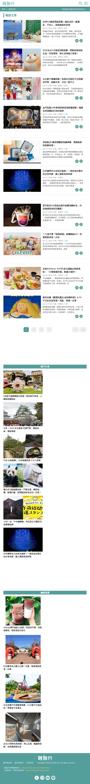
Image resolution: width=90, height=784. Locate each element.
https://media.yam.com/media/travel (36, 768)
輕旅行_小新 (63, 114)
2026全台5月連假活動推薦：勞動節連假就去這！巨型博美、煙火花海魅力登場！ (62, 52)
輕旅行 (8, 3)
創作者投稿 (7, 763)
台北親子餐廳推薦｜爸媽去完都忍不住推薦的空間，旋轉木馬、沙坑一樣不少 (63, 80)
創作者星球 (19, 763)
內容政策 (29, 763)
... (49, 330)
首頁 (3, 9)
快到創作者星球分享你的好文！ (74, 9)
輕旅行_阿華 (63, 57)
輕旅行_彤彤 (63, 28)
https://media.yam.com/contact (37, 770)
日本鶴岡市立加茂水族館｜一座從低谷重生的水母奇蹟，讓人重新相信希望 (63, 172)
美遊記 (60, 177)
